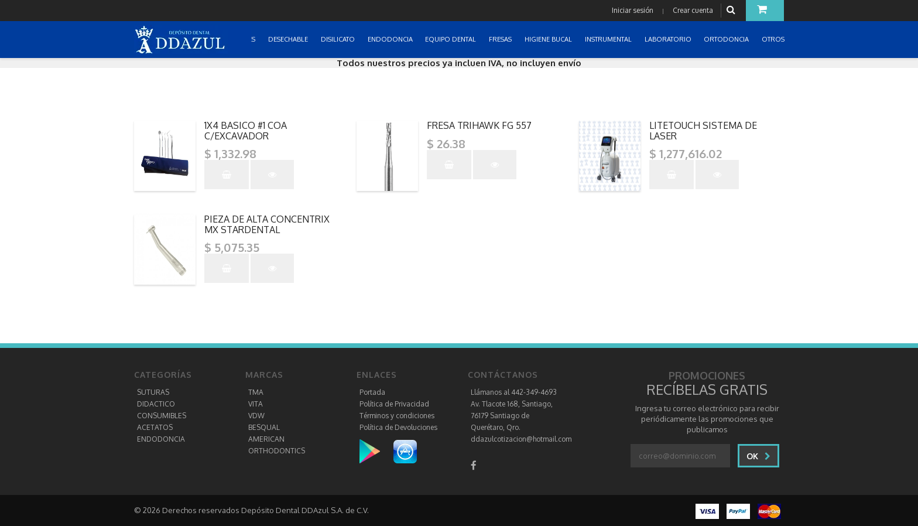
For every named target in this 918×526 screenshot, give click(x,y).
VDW (256, 415)
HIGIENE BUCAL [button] (549, 39)
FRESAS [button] (501, 39)
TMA (255, 392)
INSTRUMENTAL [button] (609, 39)
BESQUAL (264, 427)
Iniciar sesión (632, 10)
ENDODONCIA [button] (391, 39)
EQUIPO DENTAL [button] (451, 39)
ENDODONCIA (161, 439)
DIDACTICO (156, 403)
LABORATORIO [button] (669, 39)
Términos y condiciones (396, 415)
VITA (255, 403)
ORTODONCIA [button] (727, 39)
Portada (372, 392)
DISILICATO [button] (339, 39)
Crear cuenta (693, 10)
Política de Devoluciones (398, 427)
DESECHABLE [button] (289, 39)
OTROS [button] (774, 39)
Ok (758, 456)
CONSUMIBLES (161, 415)
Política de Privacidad (394, 403)
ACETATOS (155, 427)
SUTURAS (153, 392)
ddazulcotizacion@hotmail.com (521, 439)
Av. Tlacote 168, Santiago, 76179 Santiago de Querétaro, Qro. (512, 415)
